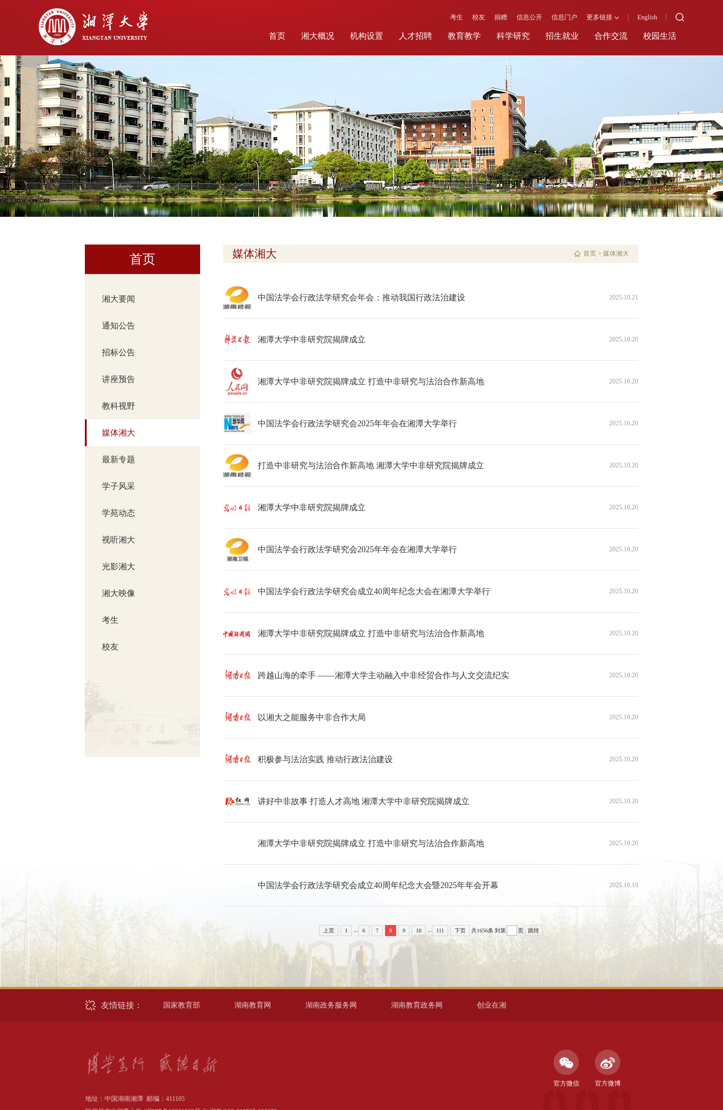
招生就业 (562, 36)
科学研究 (513, 36)
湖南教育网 (252, 1005)
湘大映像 (118, 593)
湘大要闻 (118, 299)
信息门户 (564, 17)
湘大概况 (317, 36)
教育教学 (464, 36)
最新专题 (118, 459)
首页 (277, 36)
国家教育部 (181, 1005)
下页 (460, 930)
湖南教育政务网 (417, 1005)
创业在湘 (491, 1005)
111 (440, 930)
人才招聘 (415, 36)
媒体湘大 (118, 432)
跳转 (533, 930)
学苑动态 (118, 513)
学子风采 (118, 486)
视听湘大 (118, 539)
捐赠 (500, 17)
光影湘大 (118, 566)
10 (418, 930)
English (647, 17)
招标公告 (118, 352)
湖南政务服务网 (331, 1005)
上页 (328, 930)
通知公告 (118, 325)
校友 (478, 17)
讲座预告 (118, 379)
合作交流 (611, 36)
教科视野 (118, 406)
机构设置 (366, 36)
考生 (456, 17)
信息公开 (529, 17)
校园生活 (659, 36)
